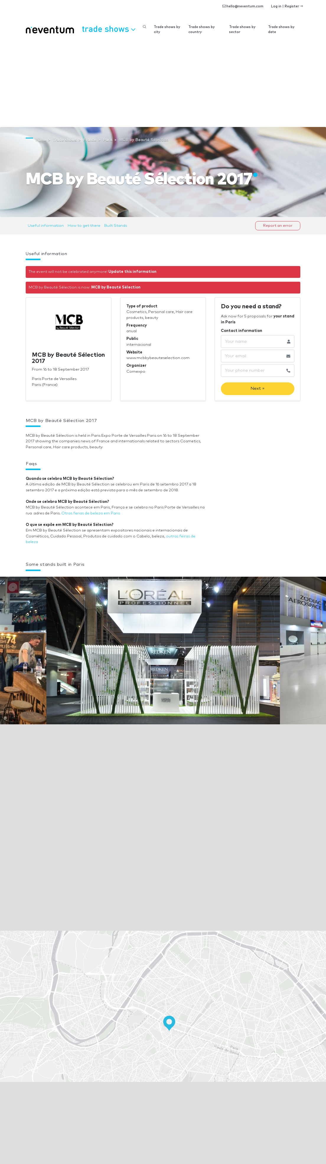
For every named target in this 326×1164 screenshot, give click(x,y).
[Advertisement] (163, 82)
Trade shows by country (201, 29)
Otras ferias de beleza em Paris (90, 513)
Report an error (277, 226)
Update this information (132, 272)
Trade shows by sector (242, 29)
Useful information (46, 226)
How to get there (84, 226)
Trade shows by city (167, 29)
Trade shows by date (281, 29)
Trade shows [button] (108, 28)
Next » (257, 388)
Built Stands (115, 226)
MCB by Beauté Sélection (116, 287)
